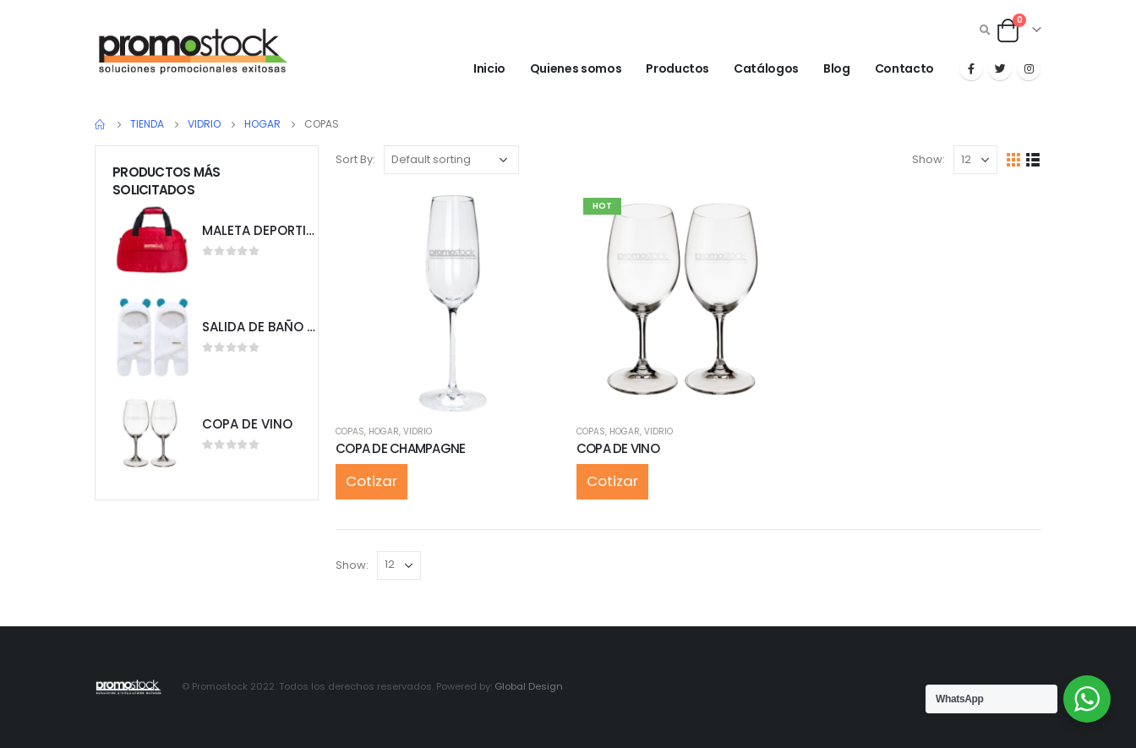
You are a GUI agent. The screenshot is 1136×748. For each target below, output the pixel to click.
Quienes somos (575, 68)
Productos (677, 68)
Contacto (904, 68)
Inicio (489, 68)
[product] (448, 303)
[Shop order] (451, 159)
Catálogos (766, 68)
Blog (836, 68)
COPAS (350, 431)
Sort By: (355, 159)
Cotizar (371, 481)
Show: (928, 159)
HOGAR (384, 431)
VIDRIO (417, 431)
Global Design (528, 686)
